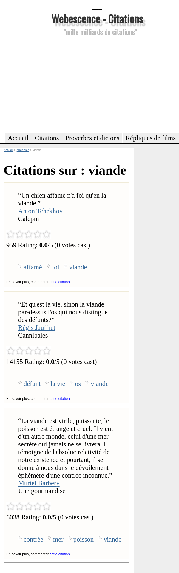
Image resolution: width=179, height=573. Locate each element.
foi (55, 267)
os (78, 384)
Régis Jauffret (36, 327)
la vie (57, 384)
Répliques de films (151, 138)
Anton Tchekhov (40, 211)
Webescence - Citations (97, 18)
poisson (83, 539)
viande (78, 267)
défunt (32, 384)
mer (58, 539)
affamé (33, 267)
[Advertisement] (97, 83)
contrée (33, 539)
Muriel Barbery (39, 483)
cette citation (60, 282)
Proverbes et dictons (92, 138)
